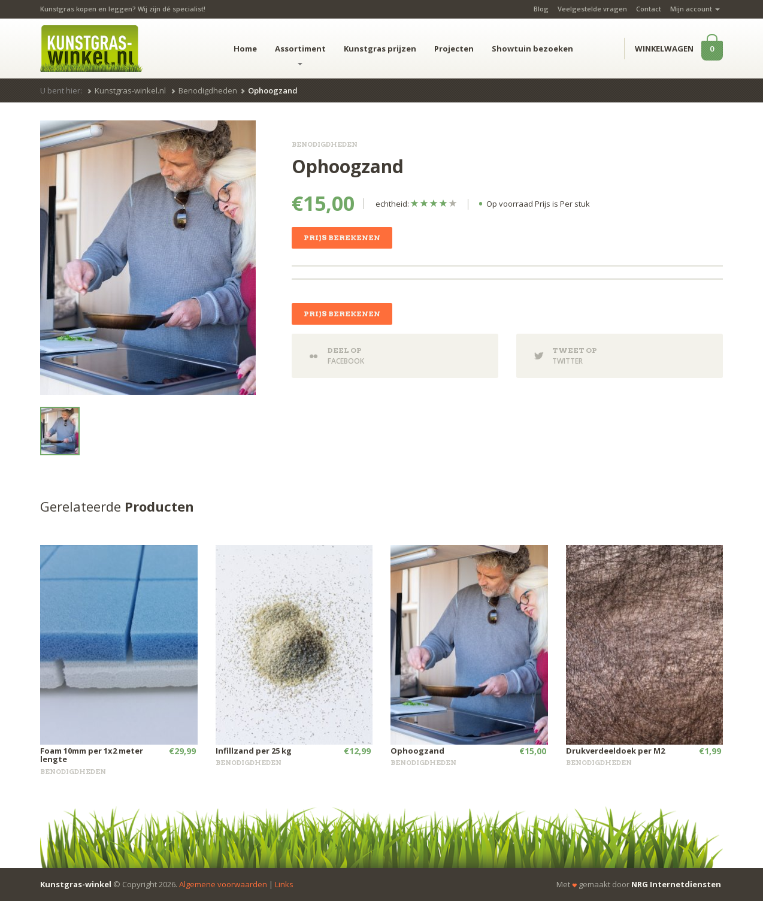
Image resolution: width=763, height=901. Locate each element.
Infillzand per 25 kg (254, 750)
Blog (541, 8)
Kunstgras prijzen (380, 48)
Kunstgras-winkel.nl (130, 90)
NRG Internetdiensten (676, 884)
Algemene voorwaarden (223, 884)
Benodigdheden (207, 90)
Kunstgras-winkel (75, 884)
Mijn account (695, 8)
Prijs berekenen (342, 237)
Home (245, 48)
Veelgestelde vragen (592, 8)
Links (284, 884)
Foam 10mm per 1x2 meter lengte (91, 754)
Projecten (454, 48)
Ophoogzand (417, 750)
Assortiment (300, 54)
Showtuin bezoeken (532, 48)
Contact (648, 8)
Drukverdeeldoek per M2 (615, 750)
